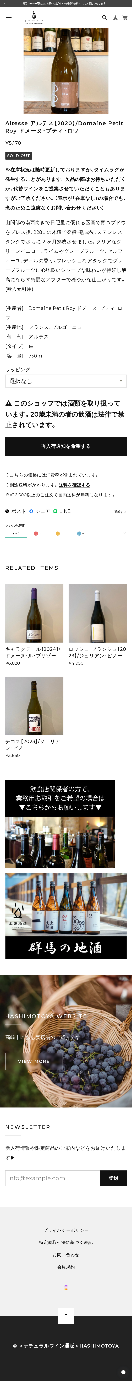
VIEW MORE (34, 1061)
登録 (113, 1178)
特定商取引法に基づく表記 (66, 1242)
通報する (120, 512)
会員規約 (66, 1267)
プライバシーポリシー (66, 1230)
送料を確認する (74, 485)
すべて (16, 533)
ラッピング (17, 369)
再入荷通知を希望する (66, 446)
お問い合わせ (66, 1255)
